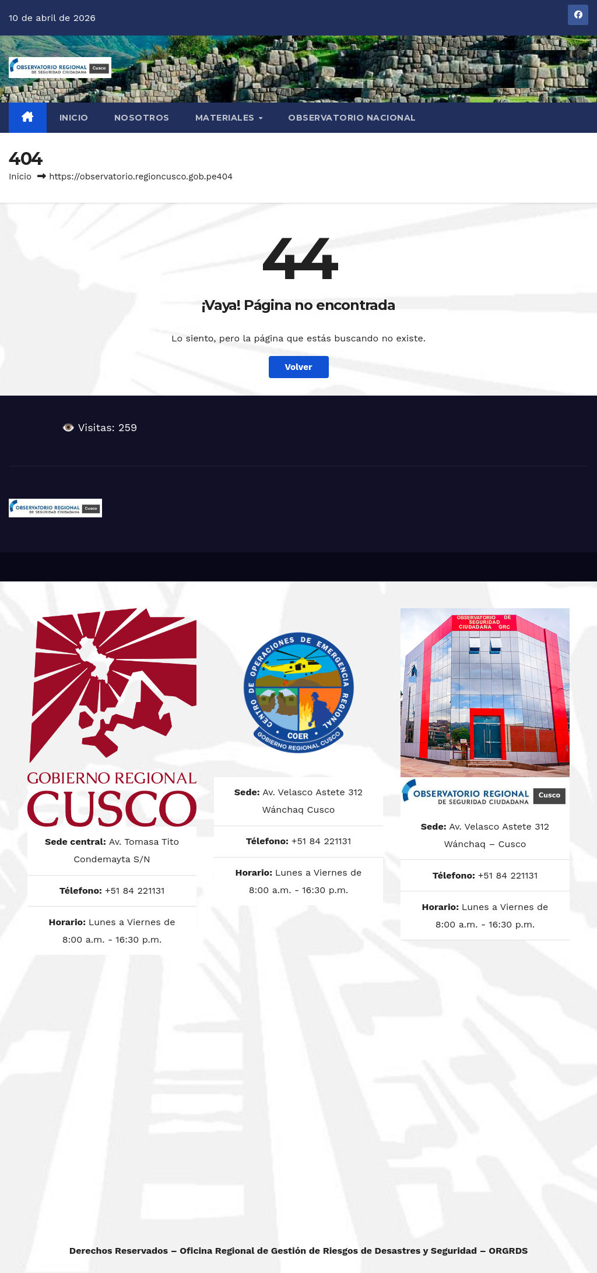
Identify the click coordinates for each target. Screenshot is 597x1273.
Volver (298, 367)
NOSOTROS (142, 117)
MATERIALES (226, 117)
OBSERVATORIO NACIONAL (352, 117)
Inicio (74, 117)
